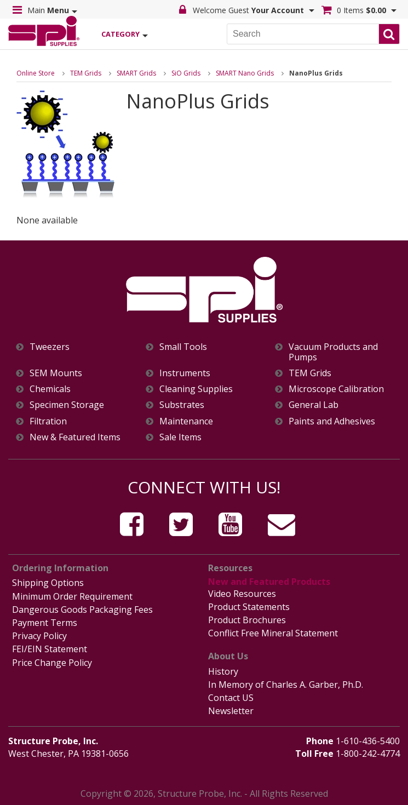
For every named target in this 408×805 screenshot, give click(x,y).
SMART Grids (136, 73)
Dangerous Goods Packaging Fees (82, 609)
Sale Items (180, 437)
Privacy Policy (39, 636)
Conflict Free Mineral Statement (273, 633)
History (223, 671)
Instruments (184, 373)
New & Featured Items (75, 437)
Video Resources (242, 594)
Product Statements (249, 607)
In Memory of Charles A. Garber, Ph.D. (285, 685)
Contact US (231, 698)
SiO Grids (185, 73)
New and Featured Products (269, 582)
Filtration (48, 421)
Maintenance (186, 421)
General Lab (313, 405)
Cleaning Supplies (196, 389)
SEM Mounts (56, 373)
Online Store (35, 73)
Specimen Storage (67, 405)
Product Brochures (247, 620)
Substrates (181, 405)
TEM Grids (85, 73)
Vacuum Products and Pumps (333, 352)
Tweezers (50, 347)
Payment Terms (44, 623)
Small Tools (183, 347)
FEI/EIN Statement (49, 649)
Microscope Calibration (336, 389)
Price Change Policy (52, 663)
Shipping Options (48, 583)
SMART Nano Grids (245, 73)
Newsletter (231, 711)
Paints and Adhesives (332, 421)
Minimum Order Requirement (72, 596)
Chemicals (50, 389)
